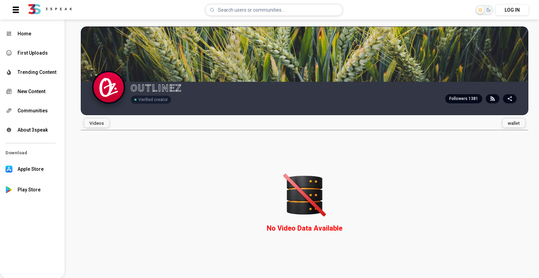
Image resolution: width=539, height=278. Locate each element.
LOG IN (512, 10)
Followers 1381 (463, 98)
